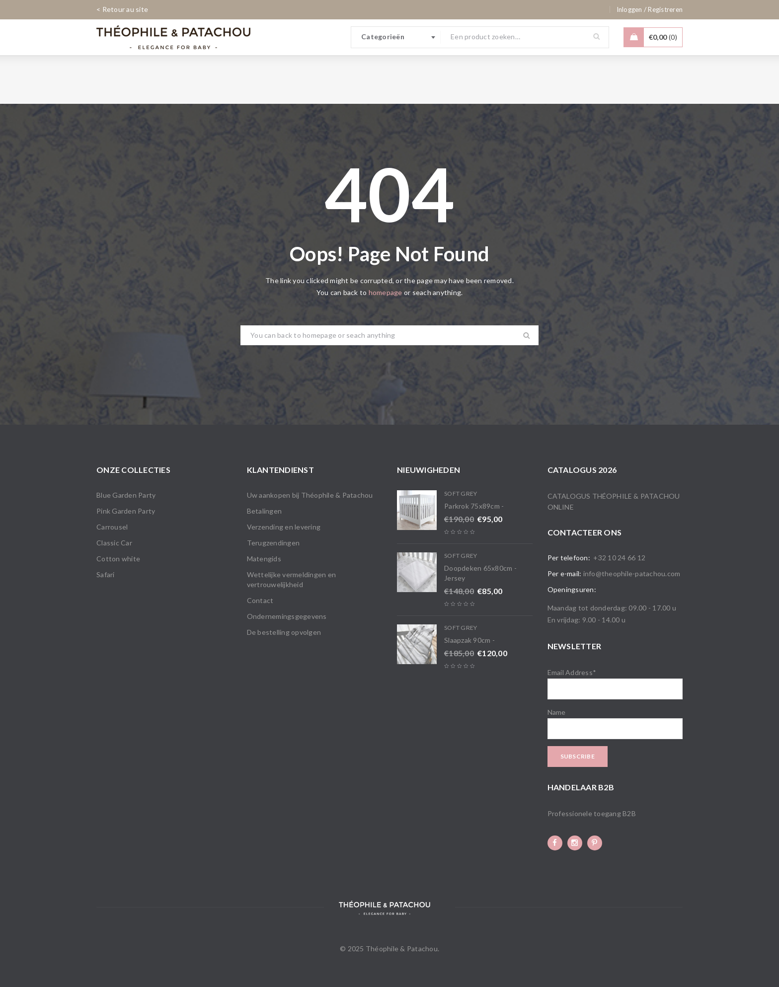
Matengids (264, 558)
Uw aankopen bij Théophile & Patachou (310, 495)
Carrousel (112, 527)
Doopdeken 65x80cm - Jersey (480, 573)
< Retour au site (122, 9)
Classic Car (114, 542)
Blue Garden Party (126, 495)
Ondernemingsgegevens (287, 616)
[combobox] (396, 37)
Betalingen (264, 511)
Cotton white (118, 558)
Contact (260, 600)
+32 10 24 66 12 (619, 557)
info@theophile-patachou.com (632, 573)
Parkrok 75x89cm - (474, 506)
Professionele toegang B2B (591, 813)
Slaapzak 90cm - (469, 640)
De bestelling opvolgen (284, 632)
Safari (105, 574)
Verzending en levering (284, 527)
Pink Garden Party (125, 511)
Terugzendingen (273, 542)
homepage (385, 292)
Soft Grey (460, 493)
